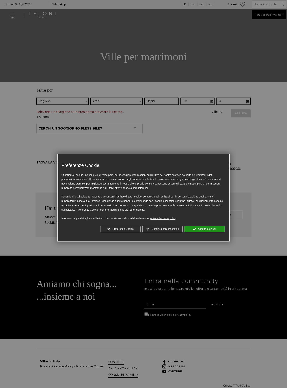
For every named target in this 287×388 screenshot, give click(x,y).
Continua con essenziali (162, 229)
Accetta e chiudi (204, 229)
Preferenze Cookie (120, 229)
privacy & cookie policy (163, 218)
